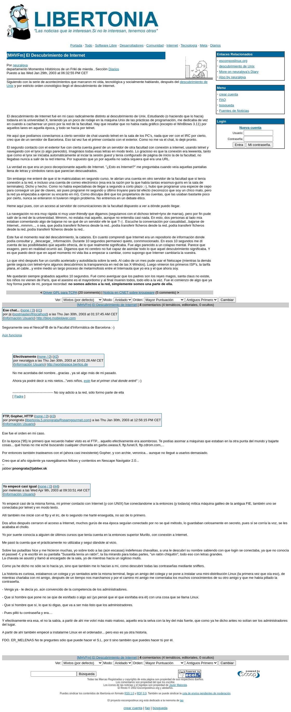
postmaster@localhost (30, 314)
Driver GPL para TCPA (60, 292)
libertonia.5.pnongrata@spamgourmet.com (58, 420)
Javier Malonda (178, 685)
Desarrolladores (132, 45)
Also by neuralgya (232, 77)
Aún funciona (12, 335)
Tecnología (189, 45)
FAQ (222, 100)
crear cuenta (228, 94)
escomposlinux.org (233, 61)
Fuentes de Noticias (234, 111)
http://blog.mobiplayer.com (56, 318)
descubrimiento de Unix (237, 66)
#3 (52, 416)
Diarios (215, 45)
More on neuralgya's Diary (238, 72)
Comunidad (155, 45)
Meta (204, 45)
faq (147, 708)
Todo (88, 45)
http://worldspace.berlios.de (67, 364)
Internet (172, 45)
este (87, 381)
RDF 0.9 (141, 693)
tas (181, 700)
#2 (55, 356)
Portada (76, 45)
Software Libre (106, 45)
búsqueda (226, 105)
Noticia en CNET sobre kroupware (128, 292)
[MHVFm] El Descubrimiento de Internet (107, 305)
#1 (39, 310)
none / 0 (28, 310)
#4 (56, 486)
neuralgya (20, 65)
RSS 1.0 (129, 693)
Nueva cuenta (250, 128)
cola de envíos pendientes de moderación (206, 693)
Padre (18, 396)
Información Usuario (19, 318)
